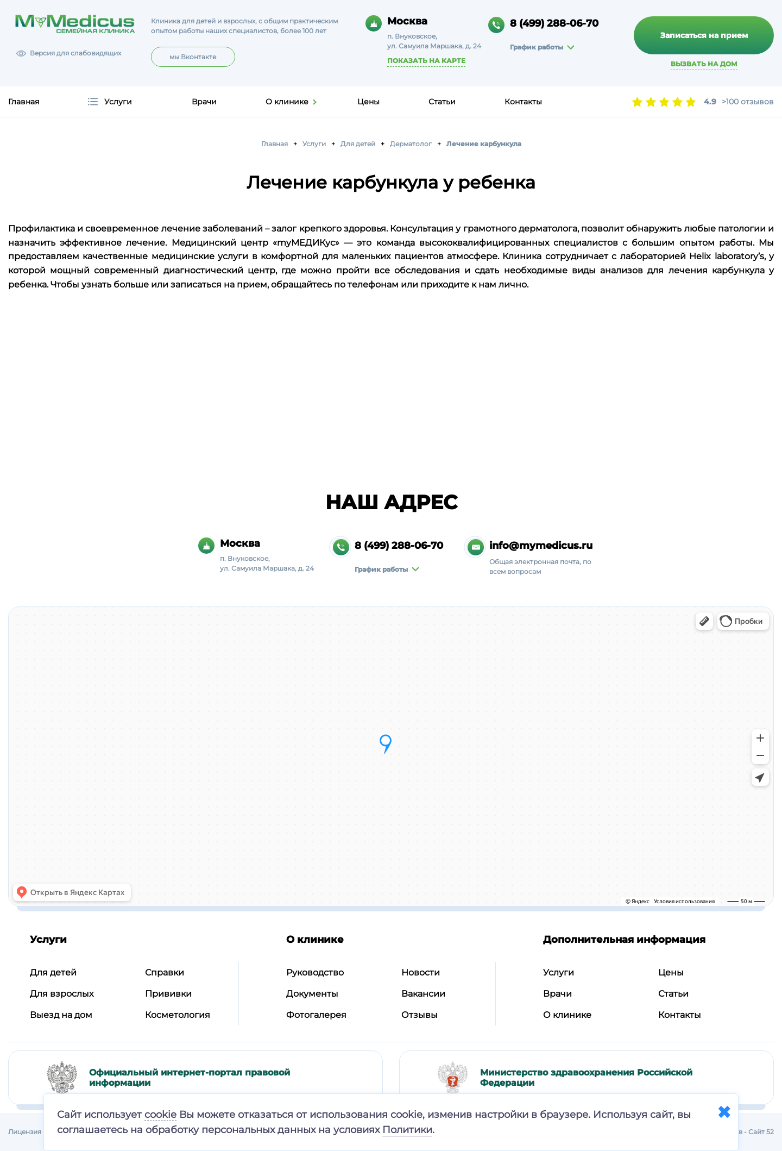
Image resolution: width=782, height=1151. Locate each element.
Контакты (523, 102)
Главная (23, 102)
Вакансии (423, 994)
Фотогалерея (316, 1015)
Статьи (442, 102)
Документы (312, 994)
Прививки (168, 994)
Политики (407, 1130)
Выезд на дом (61, 1015)
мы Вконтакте (192, 57)
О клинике (287, 102)
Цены (368, 102)
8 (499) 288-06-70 (554, 23)
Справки (164, 972)
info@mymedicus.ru (540, 546)
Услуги (118, 102)
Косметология (177, 1015)
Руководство (315, 972)
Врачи (204, 102)
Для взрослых (61, 994)
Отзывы (419, 1015)
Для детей (53, 972)
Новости (420, 972)
